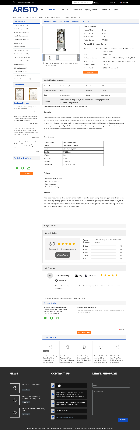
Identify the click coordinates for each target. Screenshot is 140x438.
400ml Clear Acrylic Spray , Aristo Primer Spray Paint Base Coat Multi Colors (84, 359)
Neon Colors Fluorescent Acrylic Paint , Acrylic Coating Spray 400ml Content (67, 359)
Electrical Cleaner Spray (21, 57)
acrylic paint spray (53, 298)
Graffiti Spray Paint (19, 29)
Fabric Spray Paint (19, 25)
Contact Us (105, 10)
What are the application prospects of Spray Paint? (31, 397)
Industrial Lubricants (20, 36)
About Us (64, 10)
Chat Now (92, 72)
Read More (25, 390)
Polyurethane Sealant (20, 75)
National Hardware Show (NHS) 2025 (33, 410)
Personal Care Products (21, 79)
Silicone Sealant (19, 68)
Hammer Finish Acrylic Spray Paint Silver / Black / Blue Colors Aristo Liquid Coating (101, 359)
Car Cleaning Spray (20, 50)
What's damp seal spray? (31, 384)
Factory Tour (77, 10)
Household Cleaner (20, 61)
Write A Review (63, 255)
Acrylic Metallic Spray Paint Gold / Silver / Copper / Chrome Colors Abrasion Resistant (50, 360)
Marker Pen (17, 43)
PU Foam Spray (19, 64)
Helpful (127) (63, 281)
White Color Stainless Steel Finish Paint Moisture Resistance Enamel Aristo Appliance (117, 360)
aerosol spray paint (79, 298)
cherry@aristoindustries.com (25, 2)
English (125, 2)
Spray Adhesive (19, 71)
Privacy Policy (31, 428)
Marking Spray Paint (20, 39)
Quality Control (91, 10)
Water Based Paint (19, 47)
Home (42, 10)
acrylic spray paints (66, 298)
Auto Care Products (20, 54)
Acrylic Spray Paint (31, 17)
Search (95, 2)
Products (51, 10)
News (115, 10)
